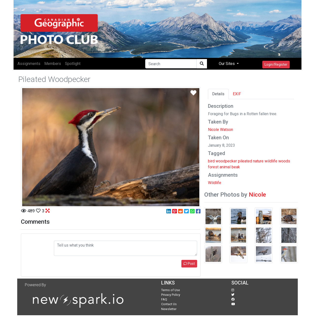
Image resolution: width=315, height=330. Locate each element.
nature (258, 161)
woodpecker (226, 161)
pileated (245, 161)
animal (225, 167)
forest (213, 167)
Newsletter (168, 309)
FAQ (164, 299)
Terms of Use (170, 290)
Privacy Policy (170, 295)
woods (284, 161)
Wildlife (214, 182)
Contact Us (169, 304)
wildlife (271, 161)
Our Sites (227, 63)
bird (211, 161)
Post (189, 264)
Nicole (257, 194)
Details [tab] (218, 94)
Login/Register (276, 64)
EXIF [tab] (237, 94)
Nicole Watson (220, 129)
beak (236, 167)
